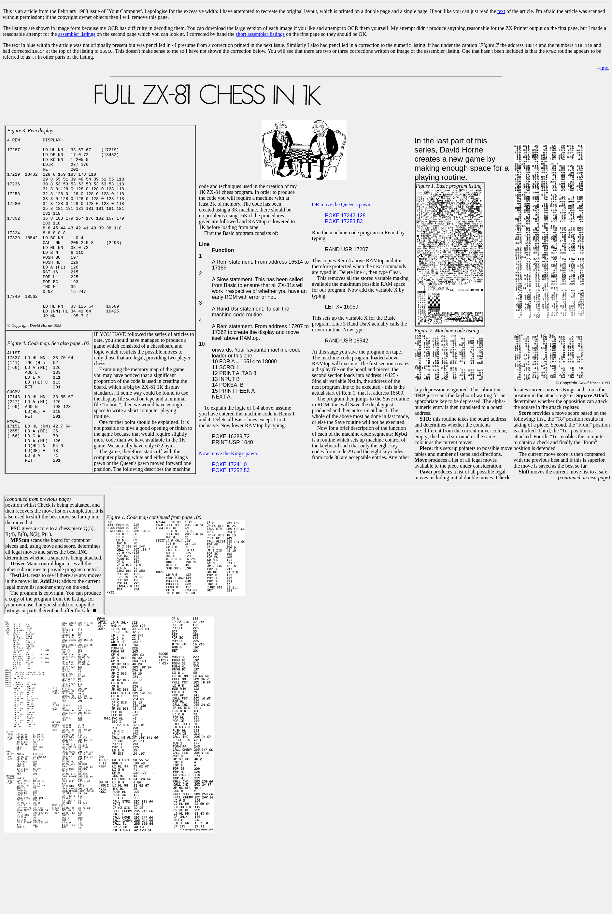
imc (604, 68)
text (501, 11)
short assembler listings (260, 34)
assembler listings (76, 34)
